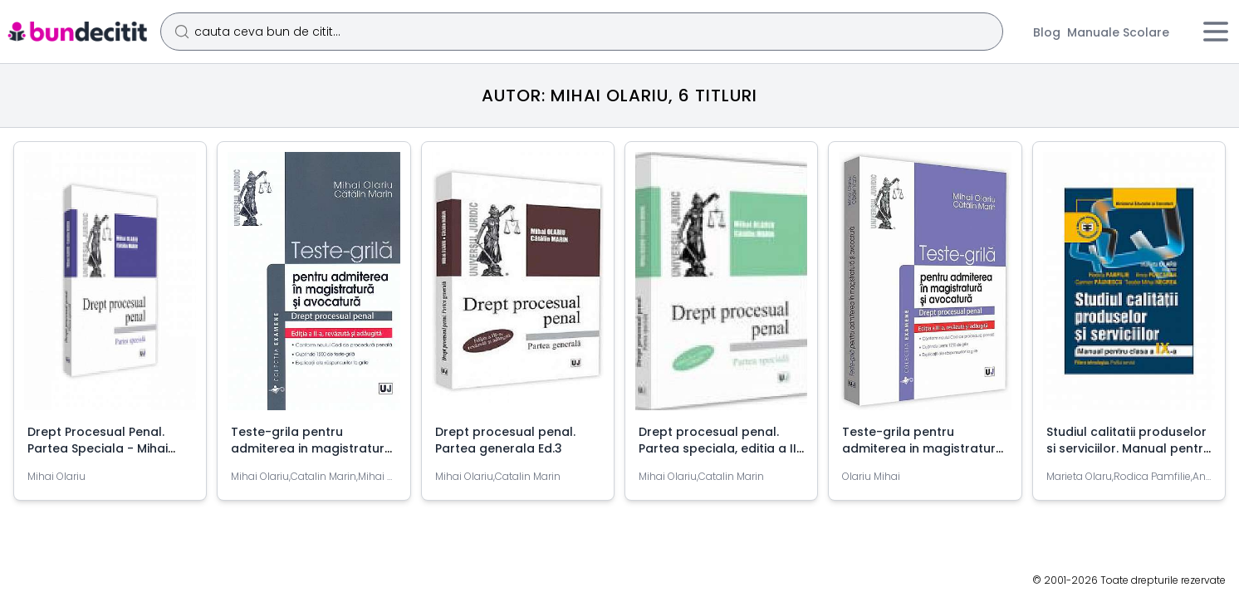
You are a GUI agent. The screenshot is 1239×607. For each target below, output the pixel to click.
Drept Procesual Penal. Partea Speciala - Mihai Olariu (97, 448)
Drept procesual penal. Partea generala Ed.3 (505, 440)
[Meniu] (1215, 31)
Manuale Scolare (1118, 32)
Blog (1046, 32)
